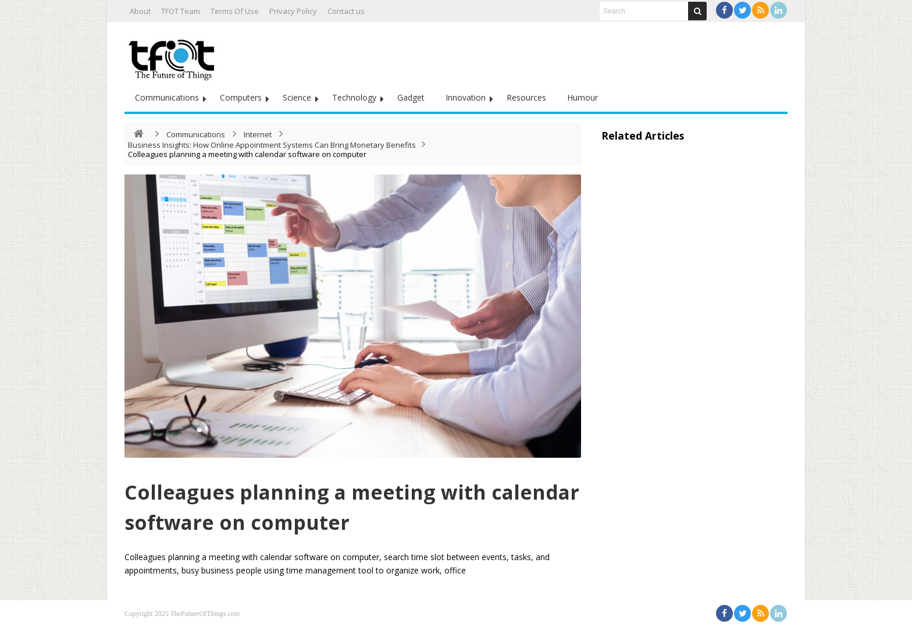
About (140, 11)
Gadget (411, 97)
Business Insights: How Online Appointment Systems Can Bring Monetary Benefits (272, 145)
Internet (258, 134)
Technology (354, 97)
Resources (526, 97)
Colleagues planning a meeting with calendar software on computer (343, 505)
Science (297, 97)
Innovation (466, 97)
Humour (582, 97)
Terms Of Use (235, 11)
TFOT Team (180, 11)
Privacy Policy (293, 11)
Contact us (346, 11)
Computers (241, 97)
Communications (167, 97)
